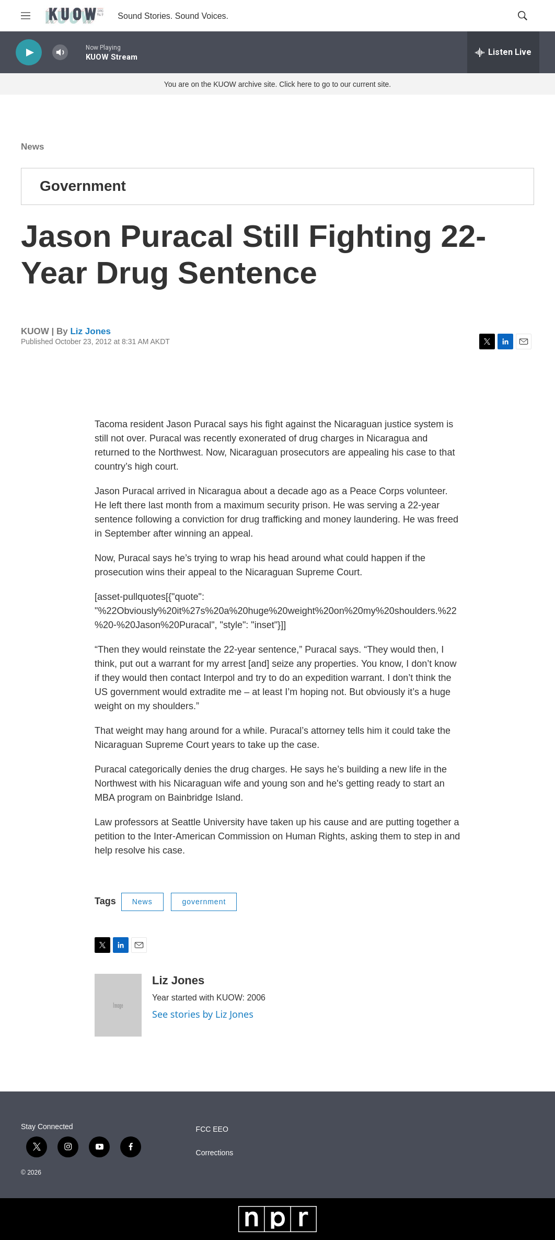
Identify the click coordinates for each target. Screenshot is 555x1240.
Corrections (215, 1153)
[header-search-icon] (523, 15)
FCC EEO (212, 1129)
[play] (28, 53)
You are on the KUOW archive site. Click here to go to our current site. (277, 84)
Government (83, 186)
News (32, 147)
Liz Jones (90, 331)
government (204, 901)
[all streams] (503, 52)
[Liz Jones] (118, 1005)
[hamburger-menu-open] (26, 15)
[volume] (60, 52)
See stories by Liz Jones (202, 1014)
